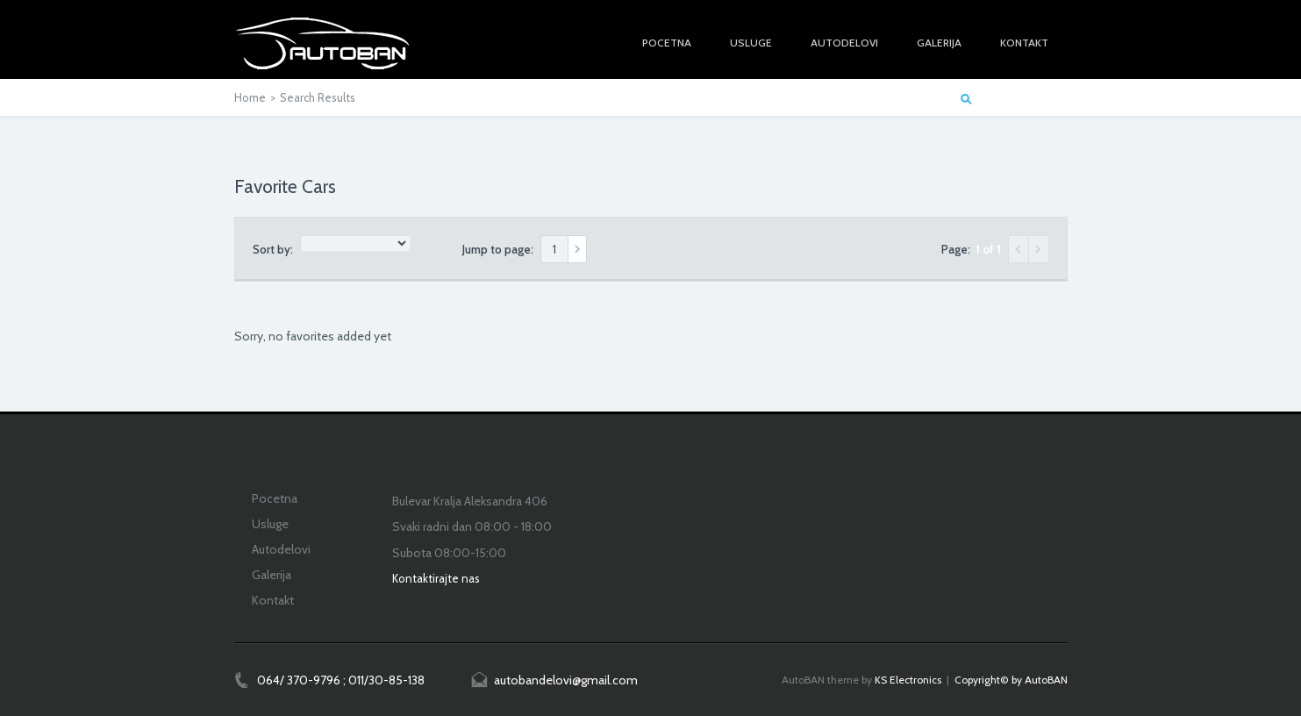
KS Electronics (908, 679)
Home (250, 97)
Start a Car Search (1022, 97)
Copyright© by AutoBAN (1011, 679)
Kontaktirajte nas (436, 578)
